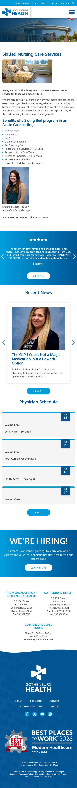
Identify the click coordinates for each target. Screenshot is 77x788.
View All (38, 275)
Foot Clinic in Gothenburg (20, 458)
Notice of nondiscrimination (47, 774)
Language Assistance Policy (21, 774)
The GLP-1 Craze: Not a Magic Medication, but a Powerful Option (36, 358)
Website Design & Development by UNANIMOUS (39, 765)
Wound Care (12, 424)
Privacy (64, 774)
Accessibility (47, 777)
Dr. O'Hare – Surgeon (18, 431)
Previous (3, 256)
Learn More (38, 567)
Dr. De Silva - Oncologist (20, 479)
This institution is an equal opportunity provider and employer (37, 772)
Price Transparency (32, 777)
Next (74, 256)
